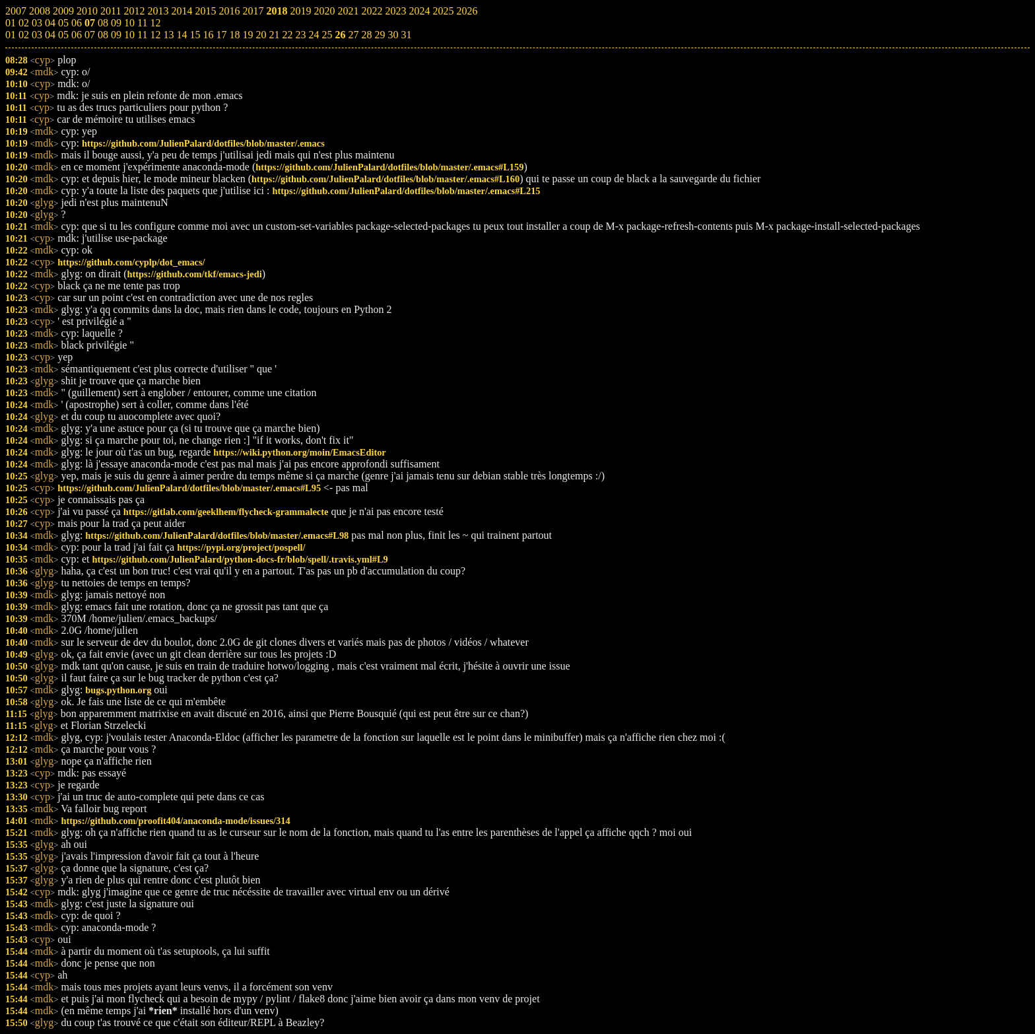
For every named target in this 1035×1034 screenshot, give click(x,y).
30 (392, 34)
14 (181, 34)
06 (76, 34)
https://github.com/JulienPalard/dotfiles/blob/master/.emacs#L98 (217, 535)
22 (287, 34)
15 (194, 34)
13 (168, 34)
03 (37, 34)
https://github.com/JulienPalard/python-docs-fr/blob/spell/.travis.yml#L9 (240, 559)
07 (89, 34)
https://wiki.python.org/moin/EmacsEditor (299, 452)
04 (50, 34)
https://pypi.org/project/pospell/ (241, 547)
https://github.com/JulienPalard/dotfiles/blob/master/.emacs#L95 (189, 488)
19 (247, 34)
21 (274, 34)
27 (353, 34)
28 (366, 34)
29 (379, 34)
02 (23, 34)
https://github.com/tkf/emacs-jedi (194, 274)
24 (313, 34)
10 (129, 34)
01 (10, 34)
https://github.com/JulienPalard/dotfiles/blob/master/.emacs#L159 (389, 167)
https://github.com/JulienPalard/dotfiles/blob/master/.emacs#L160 (385, 179)
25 (326, 34)
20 (260, 34)
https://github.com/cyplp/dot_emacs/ (131, 262)
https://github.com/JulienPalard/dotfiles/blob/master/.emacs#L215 (406, 191)
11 (142, 34)
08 (103, 34)
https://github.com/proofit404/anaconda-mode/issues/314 (175, 820)
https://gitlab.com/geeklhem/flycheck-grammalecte (226, 511)
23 (300, 34)
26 (340, 34)
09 (116, 34)
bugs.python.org (118, 690)
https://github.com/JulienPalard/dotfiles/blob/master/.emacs (203, 143)
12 (155, 34)
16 (208, 34)
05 (63, 34)
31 (406, 34)
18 (234, 34)
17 (221, 34)
